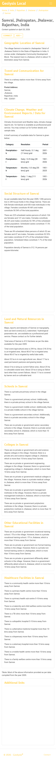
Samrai (8, 13)
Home (4, 10)
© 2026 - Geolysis (13, 754)
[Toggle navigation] (50, 3)
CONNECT (7, 35)
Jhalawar (32, 10)
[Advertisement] (28, 282)
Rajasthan (21, 10)
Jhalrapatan (43, 10)
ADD (18, 35)
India (12, 10)
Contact (47, 755)
